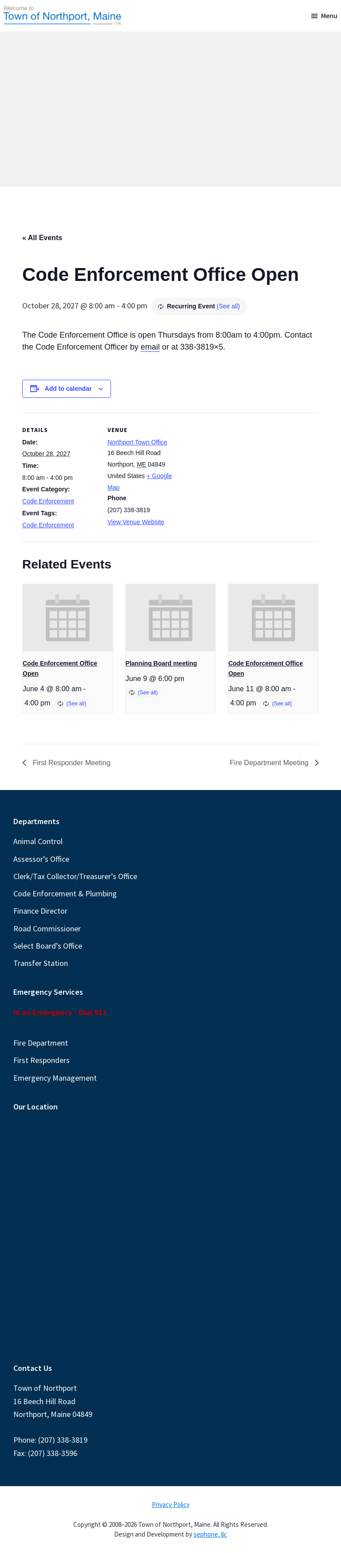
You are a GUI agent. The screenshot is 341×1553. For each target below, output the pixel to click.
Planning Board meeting (161, 663)
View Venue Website (135, 521)
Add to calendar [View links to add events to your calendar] (68, 388)
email (150, 347)
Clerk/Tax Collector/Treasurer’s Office (75, 876)
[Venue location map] (239, 473)
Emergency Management (55, 1078)
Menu (329, 15)
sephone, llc (210, 1534)
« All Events (42, 237)
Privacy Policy (171, 1504)
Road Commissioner (47, 928)
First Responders (41, 1060)
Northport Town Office (137, 442)
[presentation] (68, 617)
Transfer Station (40, 963)
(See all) (228, 306)
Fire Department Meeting (270, 763)
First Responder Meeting (71, 763)
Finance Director (40, 911)
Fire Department (40, 1043)
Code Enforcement (48, 501)
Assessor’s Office (41, 859)
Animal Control (38, 841)
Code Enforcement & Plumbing (65, 893)
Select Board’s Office (47, 946)
